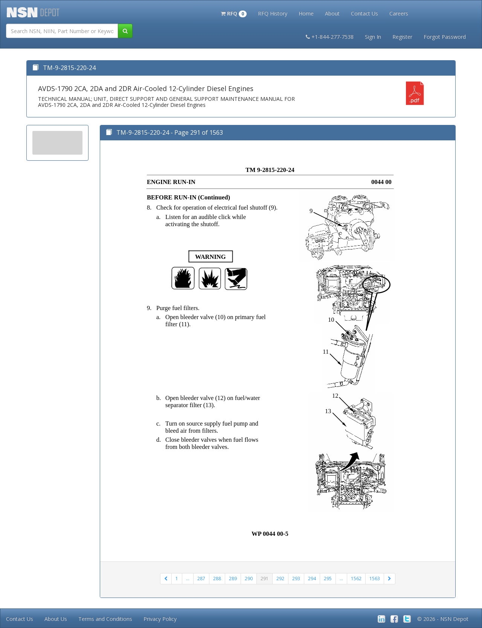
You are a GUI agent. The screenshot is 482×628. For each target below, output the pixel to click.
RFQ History (272, 13)
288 (217, 578)
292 (280, 578)
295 (328, 578)
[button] (233, 12)
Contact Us (364, 13)
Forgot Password (445, 36)
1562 (356, 578)
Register (402, 36)
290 (249, 578)
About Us (55, 618)
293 (296, 578)
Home (306, 13)
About (332, 13)
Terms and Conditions (105, 618)
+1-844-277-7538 (330, 36)
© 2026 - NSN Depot (442, 618)
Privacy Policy (160, 618)
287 (201, 578)
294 (312, 578)
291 (264, 578)
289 (233, 578)
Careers (398, 13)
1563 (374, 578)
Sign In (373, 36)
